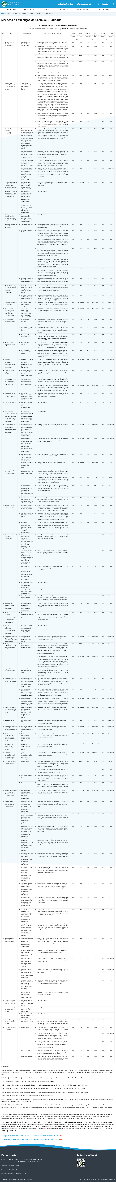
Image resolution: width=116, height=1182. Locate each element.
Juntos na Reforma (104, 9)
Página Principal (6, 13)
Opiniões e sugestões (83, 9)
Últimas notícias (29, 9)
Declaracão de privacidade (10, 1179)
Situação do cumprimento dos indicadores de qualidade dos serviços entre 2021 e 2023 (32, 1136)
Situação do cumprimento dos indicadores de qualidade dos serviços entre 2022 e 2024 (32, 1139)
